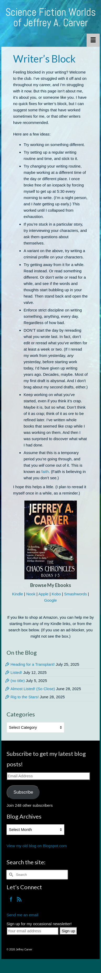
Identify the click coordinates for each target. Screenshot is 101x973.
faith (45, 471)
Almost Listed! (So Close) (32, 688)
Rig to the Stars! (24, 697)
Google (50, 600)
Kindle (17, 594)
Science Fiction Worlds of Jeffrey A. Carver (51, 17)
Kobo (56, 594)
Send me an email (22, 915)
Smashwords (75, 594)
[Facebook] (11, 899)
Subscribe (23, 792)
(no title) (17, 680)
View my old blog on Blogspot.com (37, 846)
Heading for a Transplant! (32, 664)
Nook (30, 594)
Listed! (16, 672)
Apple (43, 594)
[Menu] (93, 40)
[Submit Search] (10, 874)
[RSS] (19, 899)
